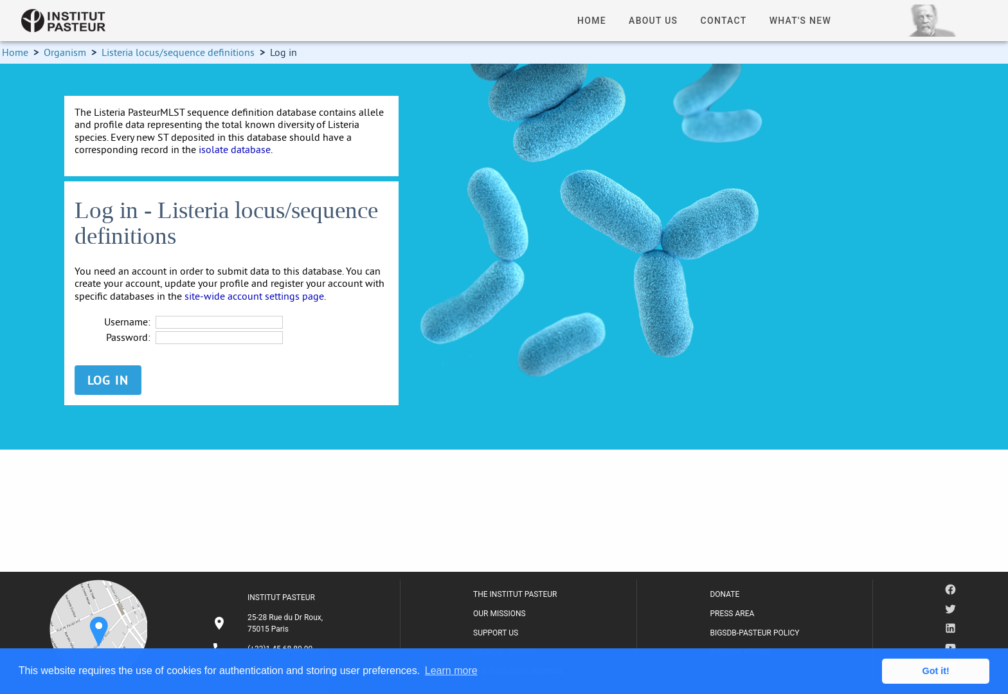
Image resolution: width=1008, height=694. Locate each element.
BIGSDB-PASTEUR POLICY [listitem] (754, 632)
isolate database (235, 149)
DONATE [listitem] (724, 594)
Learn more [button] (451, 670)
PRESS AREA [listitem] (732, 613)
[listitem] (269, 623)
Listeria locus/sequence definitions (178, 52)
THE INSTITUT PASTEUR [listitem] (515, 594)
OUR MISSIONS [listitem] (499, 613)
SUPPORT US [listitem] (495, 632)
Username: (127, 322)
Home (15, 52)
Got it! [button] (936, 671)
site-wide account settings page (254, 295)
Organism (65, 52)
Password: (128, 337)
